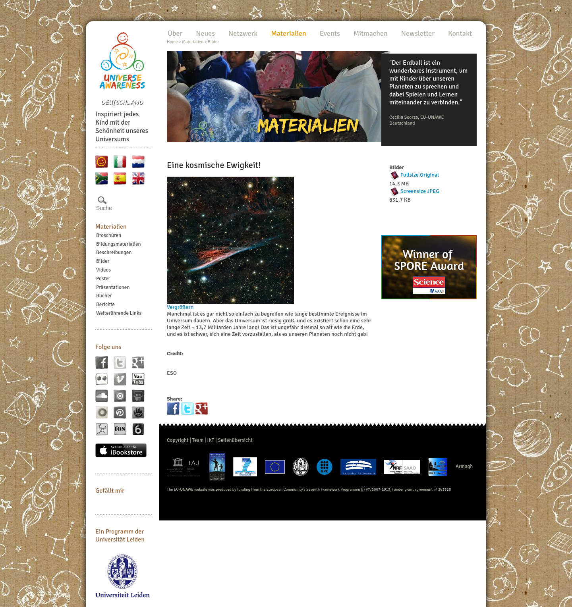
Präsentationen (112, 287)
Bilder (102, 261)
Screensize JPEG (419, 191)
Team (198, 440)
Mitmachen (371, 33)
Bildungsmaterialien (118, 244)
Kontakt (460, 33)
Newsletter (418, 33)
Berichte (105, 304)
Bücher (104, 296)
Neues (205, 33)
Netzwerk (242, 33)
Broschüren (108, 235)
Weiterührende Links (118, 313)
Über (175, 33)
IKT (210, 440)
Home (172, 41)
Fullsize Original (419, 175)
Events (330, 33)
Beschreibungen (113, 252)
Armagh (464, 466)
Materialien (111, 227)
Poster (103, 279)
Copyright (178, 440)
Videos (103, 270)
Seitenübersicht (235, 440)
